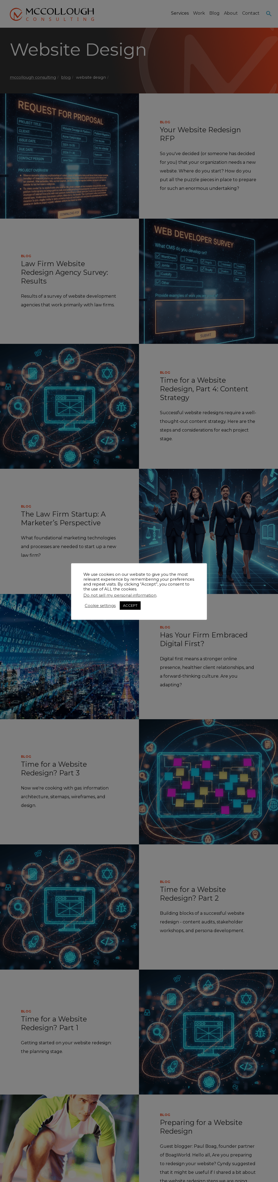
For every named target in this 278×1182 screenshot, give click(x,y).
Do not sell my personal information (119, 595)
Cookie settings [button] (100, 605)
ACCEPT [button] (130, 605)
